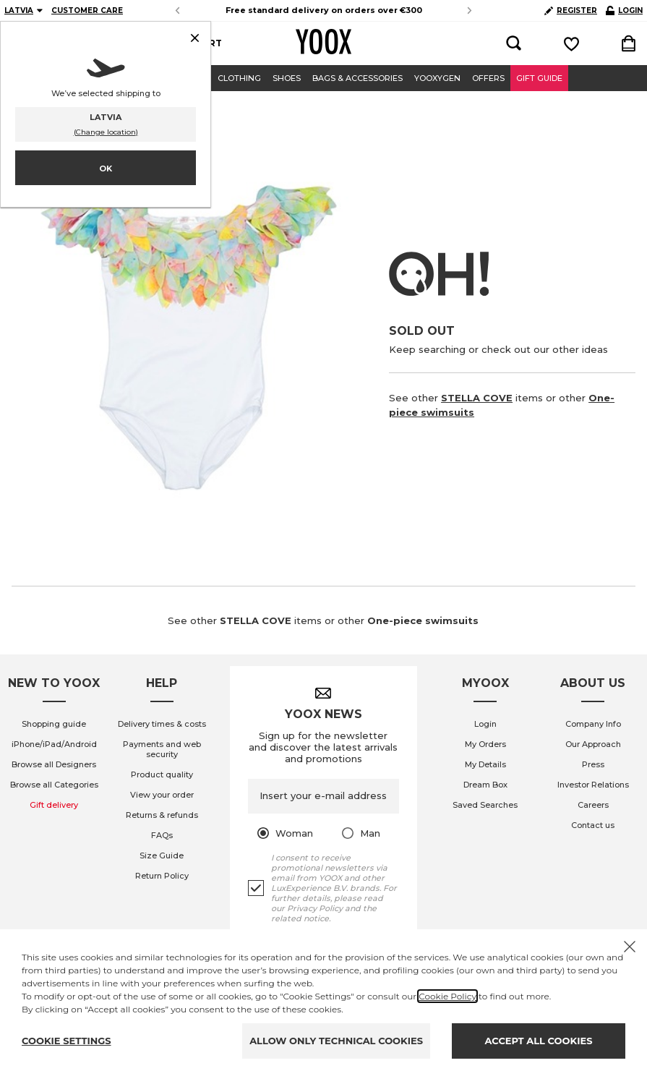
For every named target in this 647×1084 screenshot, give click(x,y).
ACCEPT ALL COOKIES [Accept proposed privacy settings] (539, 1040)
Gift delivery (54, 805)
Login (485, 724)
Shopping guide (54, 724)
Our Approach (593, 744)
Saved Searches (485, 805)
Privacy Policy (315, 908)
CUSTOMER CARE (87, 10)
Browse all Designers (54, 764)
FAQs (162, 835)
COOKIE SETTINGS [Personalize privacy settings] (66, 1040)
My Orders (485, 744)
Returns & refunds (162, 815)
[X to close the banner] (629, 946)
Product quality (162, 774)
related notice (300, 918)
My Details (485, 764)
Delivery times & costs (162, 724)
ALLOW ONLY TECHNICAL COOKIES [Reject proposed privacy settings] (336, 1040)
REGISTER (570, 10)
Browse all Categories (54, 785)
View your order (162, 795)
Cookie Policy (447, 996)
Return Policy (162, 876)
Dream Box (485, 785)
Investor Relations (593, 785)
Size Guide (162, 855)
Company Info (593, 724)
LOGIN (624, 10)
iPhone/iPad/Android (54, 744)
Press (593, 764)
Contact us (592, 825)
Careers (593, 805)
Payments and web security (162, 749)
